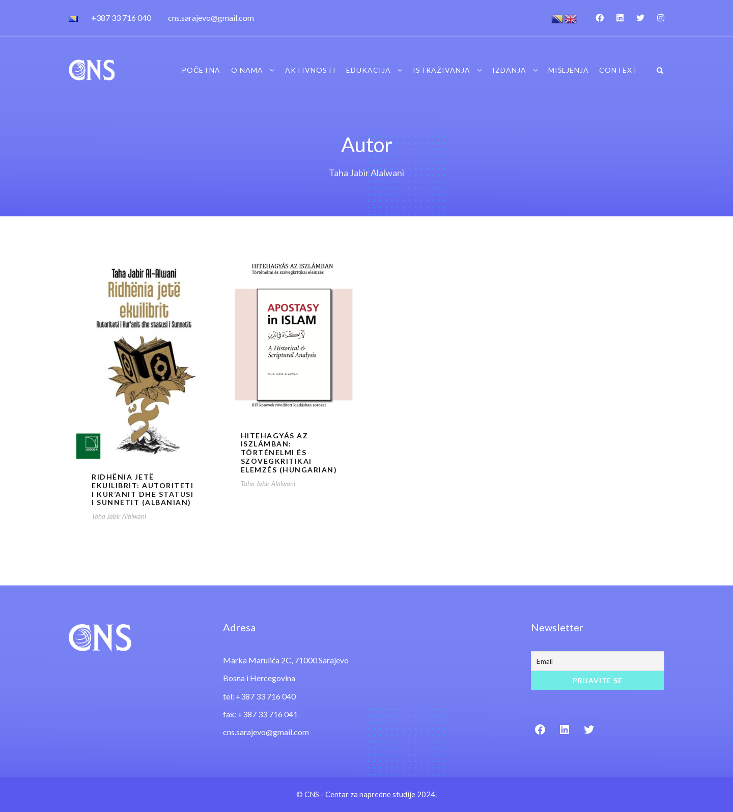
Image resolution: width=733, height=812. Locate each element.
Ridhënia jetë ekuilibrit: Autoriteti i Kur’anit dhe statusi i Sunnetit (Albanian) (142, 489)
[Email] (598, 661)
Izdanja (509, 70)
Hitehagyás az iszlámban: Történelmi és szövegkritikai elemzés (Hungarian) (289, 452)
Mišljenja (568, 70)
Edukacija (368, 70)
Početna (201, 70)
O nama (247, 70)
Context (618, 70)
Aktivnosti (310, 70)
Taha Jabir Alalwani (119, 516)
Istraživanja (441, 70)
